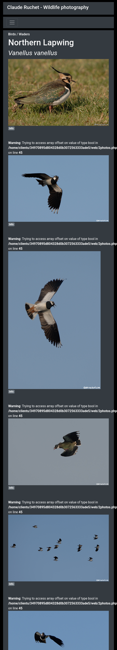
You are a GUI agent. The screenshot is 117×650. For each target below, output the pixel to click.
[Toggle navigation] (12, 22)
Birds (12, 34)
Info (11, 128)
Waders (24, 34)
